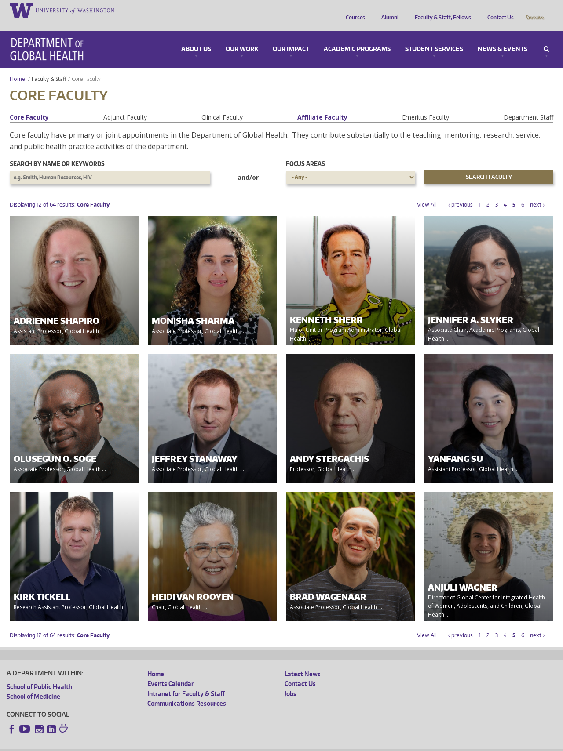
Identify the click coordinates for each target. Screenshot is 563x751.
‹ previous (460, 192)
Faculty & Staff (49, 66)
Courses (353, 10)
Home (17, 66)
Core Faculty (29, 105)
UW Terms (158, 744)
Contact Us (498, 10)
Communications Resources (186, 691)
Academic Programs (357, 37)
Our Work (242, 37)
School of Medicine (33, 684)
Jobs (290, 681)
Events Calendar (170, 671)
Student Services (434, 37)
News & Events (502, 37)
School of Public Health (39, 674)
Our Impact (291, 37)
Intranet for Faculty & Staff (186, 681)
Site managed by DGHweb (211, 744)
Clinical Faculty (222, 105)
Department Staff (528, 105)
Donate (534, 10)
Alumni (387, 10)
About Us (196, 37)
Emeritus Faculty (425, 105)
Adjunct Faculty (125, 105)
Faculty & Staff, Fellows (441, 10)
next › (537, 192)
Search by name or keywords (57, 151)
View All (427, 192)
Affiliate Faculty (322, 105)
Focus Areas (305, 151)
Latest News (303, 661)
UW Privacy (123, 744)
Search (546, 37)
